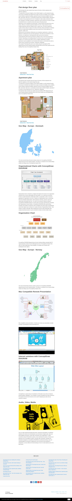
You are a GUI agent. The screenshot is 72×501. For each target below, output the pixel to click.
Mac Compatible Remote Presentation (35, 292)
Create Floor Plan (6, 476)
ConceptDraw (5, 1)
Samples (36, 1)
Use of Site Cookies (39, 499)
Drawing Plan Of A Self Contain (32, 459)
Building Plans (23, 74)
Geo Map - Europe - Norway (30, 250)
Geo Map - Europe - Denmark (31, 126)
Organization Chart (27, 213)
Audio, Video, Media (27, 402)
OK (69, 499)
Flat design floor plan (28, 7)
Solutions (30, 1)
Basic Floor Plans (30, 74)
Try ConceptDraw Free (64, 8)
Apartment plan (25, 78)
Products (24, 1)
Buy (41, 1)
